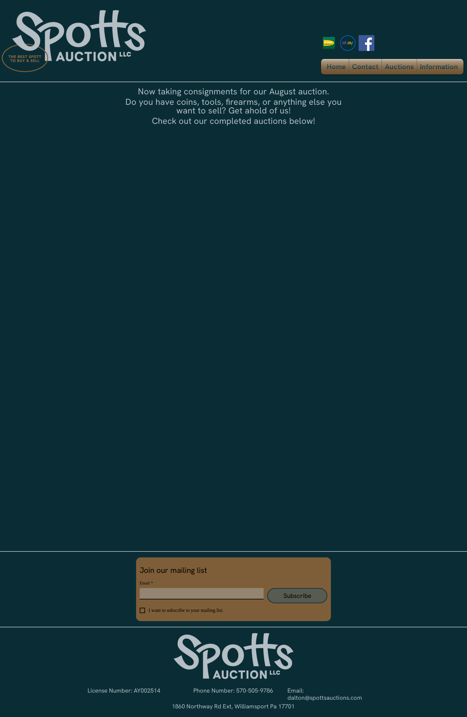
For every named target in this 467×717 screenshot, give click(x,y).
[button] (399, 66)
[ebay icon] (348, 43)
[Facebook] (366, 43)
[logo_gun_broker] (329, 43)
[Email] (200, 593)
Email (146, 583)
